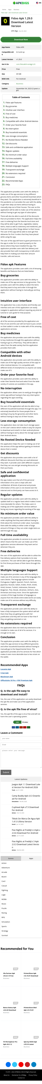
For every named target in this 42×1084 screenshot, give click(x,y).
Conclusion (10, 177)
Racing (4, 916)
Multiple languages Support (17, 166)
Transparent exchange (15, 169)
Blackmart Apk (7, 676)
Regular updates (12, 151)
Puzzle (4, 912)
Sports (4, 930)
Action (14, 816)
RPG (3, 921)
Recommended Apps (14, 181)
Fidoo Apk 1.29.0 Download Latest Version (14, 13)
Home (4, 10)
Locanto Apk (6, 669)
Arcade (4, 875)
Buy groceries (11, 106)
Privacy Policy (33, 1078)
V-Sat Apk (5, 673)
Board (4, 880)
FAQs (8, 184)
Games (11, 862)
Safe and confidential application (19, 147)
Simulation (15, 805)
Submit (6, 776)
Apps (9, 10)
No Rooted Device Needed (17, 140)
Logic (4, 898)
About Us (6, 1078)
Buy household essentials (16, 132)
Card (3, 884)
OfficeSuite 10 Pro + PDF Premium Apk (16, 680)
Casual (4, 889)
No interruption (12, 128)
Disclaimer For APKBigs (19, 1078)
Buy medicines (12, 117)
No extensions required (15, 173)
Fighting (5, 893)
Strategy (5, 934)
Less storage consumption (17, 136)
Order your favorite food (16, 125)
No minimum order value (16, 155)
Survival (5, 939)
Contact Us (21, 1081)
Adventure (6, 871)
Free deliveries (12, 162)
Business (16, 10)
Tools (13, 793)
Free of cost (10, 114)
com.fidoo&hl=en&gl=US (25, 64)
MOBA (4, 902)
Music (4, 907)
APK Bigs (14, 31)
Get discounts (11, 143)
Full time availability (14, 158)
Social (13, 828)
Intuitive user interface (15, 110)
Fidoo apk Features (14, 102)
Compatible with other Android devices (22, 121)
